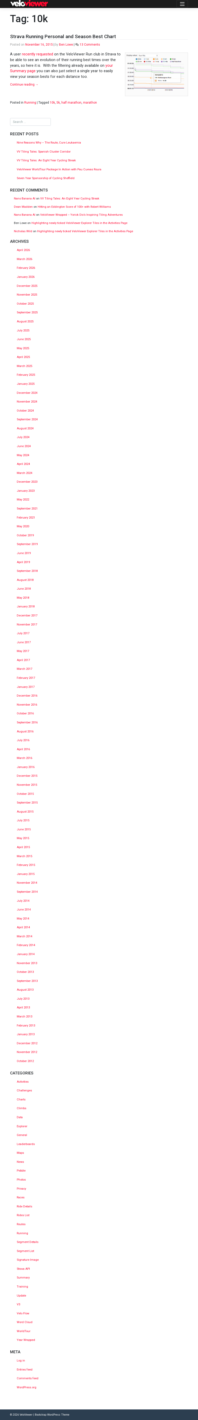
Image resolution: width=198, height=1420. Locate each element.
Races (20, 1197)
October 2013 (25, 972)
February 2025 (26, 375)
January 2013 (26, 1034)
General (22, 1135)
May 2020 (23, 526)
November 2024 (27, 401)
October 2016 (25, 713)
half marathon (71, 102)
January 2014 (26, 954)
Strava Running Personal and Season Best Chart (63, 36)
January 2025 (26, 384)
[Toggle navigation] (182, 4)
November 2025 (27, 294)
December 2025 (27, 286)
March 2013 (24, 1016)
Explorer (22, 1126)
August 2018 (25, 580)
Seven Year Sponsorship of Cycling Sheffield (46, 178)
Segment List (25, 1251)
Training (22, 1286)
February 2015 (26, 865)
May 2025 (23, 348)
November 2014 (27, 882)
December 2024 (27, 393)
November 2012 (27, 1052)
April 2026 (23, 250)
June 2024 (24, 446)
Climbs (21, 1108)
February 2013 (26, 1025)
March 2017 (24, 669)
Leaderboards (26, 1144)
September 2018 (27, 571)
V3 (18, 1304)
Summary (23, 1277)
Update (21, 1295)
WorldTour (23, 1331)
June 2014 (24, 909)
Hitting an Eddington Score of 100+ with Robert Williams (74, 206)
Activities (23, 1081)
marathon (90, 102)
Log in (21, 1360)
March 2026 (24, 259)
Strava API (23, 1269)
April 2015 (23, 847)
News (20, 1162)
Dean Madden (23, 206)
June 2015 (24, 829)
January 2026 (26, 277)
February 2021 (26, 517)
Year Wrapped (26, 1340)
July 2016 (23, 740)
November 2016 (27, 704)
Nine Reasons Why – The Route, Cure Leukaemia (49, 142)
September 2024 (27, 419)
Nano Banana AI (24, 198)
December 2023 (27, 481)
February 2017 (26, 678)
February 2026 (26, 268)
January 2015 (26, 874)
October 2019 (25, 535)
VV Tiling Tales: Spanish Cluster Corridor (44, 151)
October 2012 (25, 1061)
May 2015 (23, 838)
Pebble (21, 1170)
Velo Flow (23, 1313)
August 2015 (25, 811)
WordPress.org (26, 1387)
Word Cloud (24, 1322)
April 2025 (23, 357)
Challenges (24, 1090)
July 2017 (23, 633)
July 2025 (23, 330)
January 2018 (26, 606)
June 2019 (24, 553)
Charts (21, 1099)
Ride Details (24, 1206)
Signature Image (28, 1260)
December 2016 (27, 695)
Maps (20, 1153)
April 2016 (23, 749)
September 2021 (27, 508)
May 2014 (23, 918)
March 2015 (24, 856)
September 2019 (27, 544)
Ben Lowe (66, 44)
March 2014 (24, 936)
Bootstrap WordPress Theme (52, 1414)
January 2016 (26, 767)
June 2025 (24, 339)
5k (58, 102)
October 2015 (25, 794)
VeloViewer (26, 1414)
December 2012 (27, 1043)
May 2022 (23, 499)
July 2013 (23, 998)
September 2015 (27, 802)
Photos (21, 1179)
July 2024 (23, 437)
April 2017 (23, 660)
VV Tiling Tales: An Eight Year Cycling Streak (46, 160)
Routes (21, 1224)
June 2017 (24, 642)
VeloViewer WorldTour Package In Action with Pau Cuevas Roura (59, 169)
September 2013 (27, 981)
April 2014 (23, 927)
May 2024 (23, 455)
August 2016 (25, 731)
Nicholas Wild (23, 231)
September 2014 (27, 891)
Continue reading (24, 84)
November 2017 (27, 624)
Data (20, 1117)
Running (30, 102)
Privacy (21, 1188)
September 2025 (27, 312)
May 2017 (23, 651)
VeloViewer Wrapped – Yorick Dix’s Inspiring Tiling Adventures (81, 214)
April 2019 (23, 562)
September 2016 (27, 722)
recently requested (37, 54)
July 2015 (23, 820)
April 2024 (23, 464)
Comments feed (27, 1378)
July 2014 (23, 901)
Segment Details (27, 1242)
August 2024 (25, 428)
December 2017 (27, 615)
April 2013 (23, 1007)
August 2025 (25, 321)
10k (52, 102)
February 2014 (26, 945)
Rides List (23, 1215)
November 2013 (27, 963)
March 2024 (24, 473)
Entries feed (24, 1369)
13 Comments (90, 44)
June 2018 (24, 588)
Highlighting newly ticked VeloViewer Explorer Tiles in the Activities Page (79, 223)
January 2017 (26, 687)
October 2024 (25, 410)
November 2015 (27, 785)
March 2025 (24, 366)
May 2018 (23, 597)
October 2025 (25, 303)
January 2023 (26, 490)
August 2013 (25, 989)
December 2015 (27, 776)
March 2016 (24, 758)
